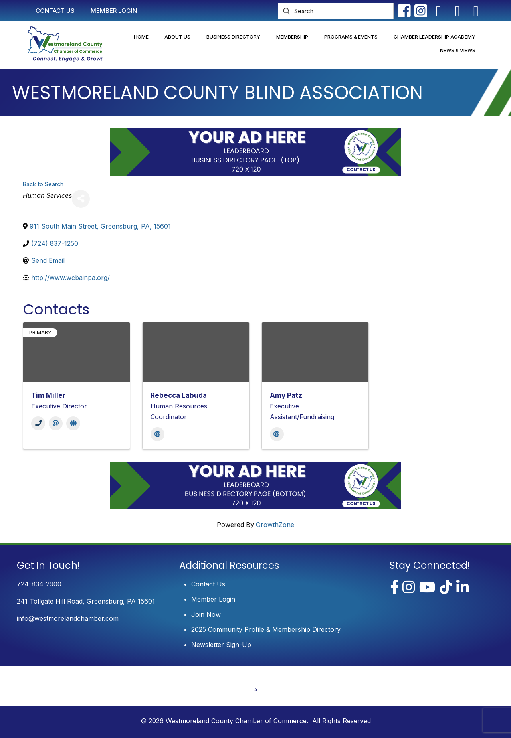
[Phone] (38, 423)
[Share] (81, 199)
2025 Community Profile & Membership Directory (266, 629)
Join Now (206, 614)
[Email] (56, 423)
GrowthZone (275, 525)
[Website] (73, 423)
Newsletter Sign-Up (221, 645)
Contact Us (208, 584)
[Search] (336, 11)
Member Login (213, 599)
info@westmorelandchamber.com (68, 618)
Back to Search (43, 184)
